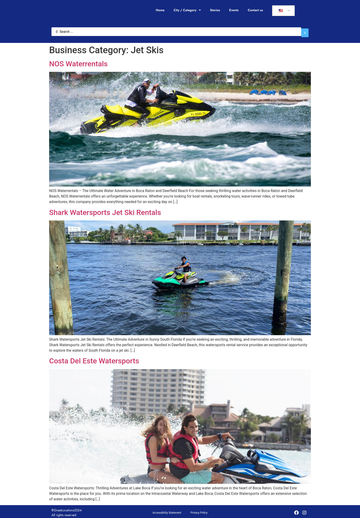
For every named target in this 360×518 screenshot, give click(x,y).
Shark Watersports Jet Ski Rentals (105, 210)
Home (160, 10)
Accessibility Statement (166, 510)
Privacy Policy (199, 510)
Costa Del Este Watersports (94, 358)
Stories (215, 10)
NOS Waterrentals (78, 61)
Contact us (255, 10)
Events (234, 10)
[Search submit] (305, 30)
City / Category (187, 10)
